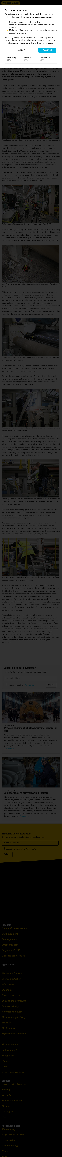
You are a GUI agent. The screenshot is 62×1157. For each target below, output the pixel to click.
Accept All (47, 50)
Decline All (21, 50)
